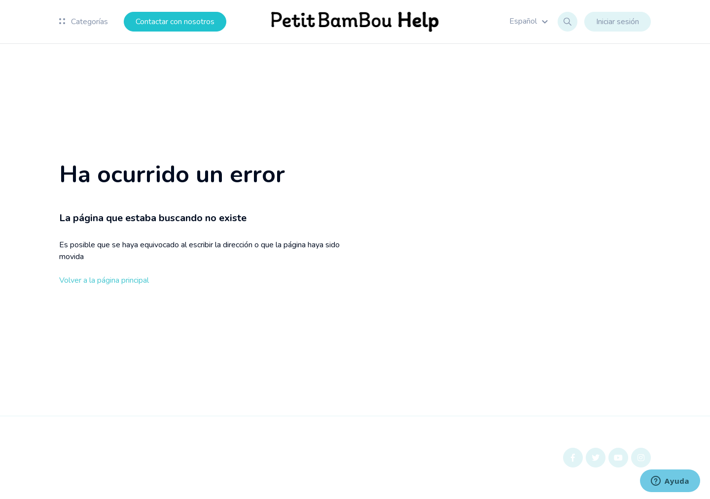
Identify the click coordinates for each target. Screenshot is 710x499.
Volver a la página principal (104, 280)
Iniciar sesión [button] (617, 21)
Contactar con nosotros (175, 21)
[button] (530, 21)
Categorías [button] (83, 21)
